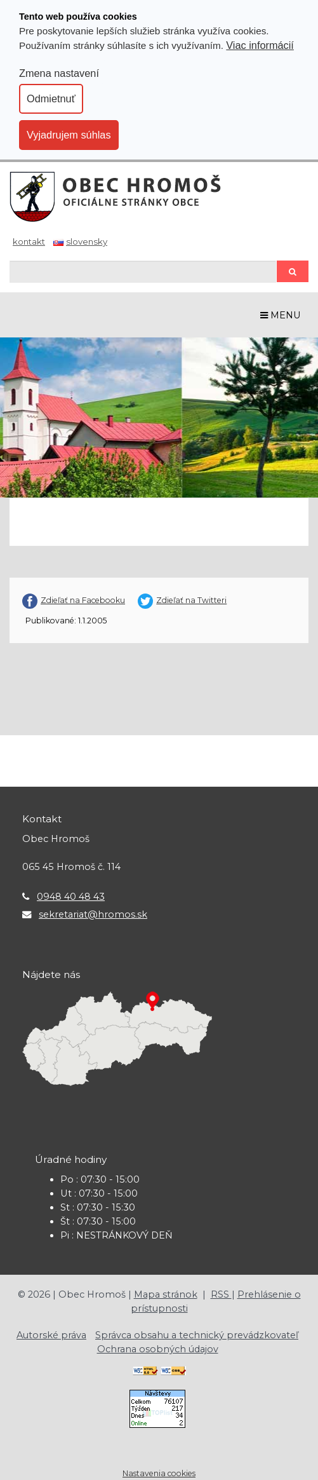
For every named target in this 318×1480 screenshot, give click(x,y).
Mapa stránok (165, 1294)
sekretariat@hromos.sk (93, 914)
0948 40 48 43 (71, 896)
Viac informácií (260, 45)
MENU (280, 315)
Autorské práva (51, 1335)
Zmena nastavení (59, 73)
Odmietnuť (51, 98)
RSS (221, 1294)
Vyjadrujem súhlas (69, 134)
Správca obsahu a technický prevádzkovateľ (196, 1335)
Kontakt (29, 241)
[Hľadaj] (143, 272)
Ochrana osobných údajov (157, 1349)
